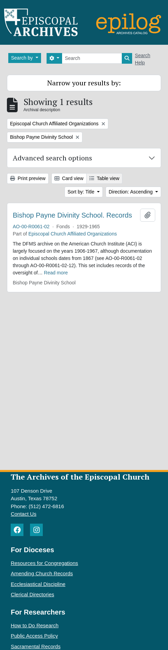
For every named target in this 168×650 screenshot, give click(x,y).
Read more (56, 272)
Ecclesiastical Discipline (38, 584)
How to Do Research (34, 625)
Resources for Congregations (44, 563)
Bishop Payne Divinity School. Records (72, 215)
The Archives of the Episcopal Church (80, 477)
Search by (22, 58)
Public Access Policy (34, 636)
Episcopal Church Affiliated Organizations (72, 234)
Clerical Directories (32, 594)
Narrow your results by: (84, 82)
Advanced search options (52, 157)
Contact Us (23, 514)
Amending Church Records (42, 573)
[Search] (92, 58)
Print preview (28, 178)
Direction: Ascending (131, 192)
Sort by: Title (82, 192)
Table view (104, 178)
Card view (69, 178)
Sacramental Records (35, 646)
